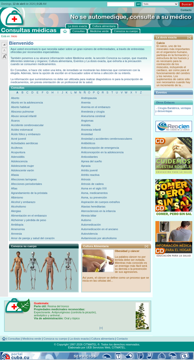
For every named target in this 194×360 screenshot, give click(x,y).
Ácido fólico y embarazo (25, 134)
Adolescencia (19, 161)
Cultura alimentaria (102, 338)
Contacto (186, 10)
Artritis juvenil (89, 170)
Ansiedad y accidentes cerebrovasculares (106, 138)
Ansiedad (87, 134)
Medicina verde (31, 338)
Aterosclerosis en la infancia (98, 211)
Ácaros (15, 120)
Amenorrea (18, 229)
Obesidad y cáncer (127, 250)
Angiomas (87, 120)
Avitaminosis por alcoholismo (99, 238)
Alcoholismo (18, 206)
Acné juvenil (18, 138)
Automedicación (91, 224)
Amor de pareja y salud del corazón (33, 238)
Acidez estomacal (22, 129)
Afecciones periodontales (26, 183)
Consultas (14, 338)
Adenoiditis (18, 156)
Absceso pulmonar (22, 111)
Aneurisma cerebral (93, 116)
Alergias (16, 211)
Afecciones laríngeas (24, 179)
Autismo (86, 220)
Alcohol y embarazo (23, 201)
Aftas (14, 188)
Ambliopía (17, 224)
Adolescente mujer (22, 165)
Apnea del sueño (91, 161)
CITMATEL (118, 347)
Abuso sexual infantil (23, 116)
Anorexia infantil (91, 129)
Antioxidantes (89, 156)
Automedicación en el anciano (99, 229)
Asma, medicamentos (94, 192)
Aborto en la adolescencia (27, 102)
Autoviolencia (89, 233)
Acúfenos (17, 147)
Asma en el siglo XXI (94, 188)
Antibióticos (88, 143)
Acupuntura (18, 152)
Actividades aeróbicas (24, 143)
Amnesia (16, 233)
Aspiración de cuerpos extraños (100, 201)
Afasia (15, 174)
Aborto (15, 97)
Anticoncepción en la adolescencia (102, 152)
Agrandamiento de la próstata (29, 192)
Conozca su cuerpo (55, 338)
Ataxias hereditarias (93, 206)
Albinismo (17, 197)
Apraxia (85, 165)
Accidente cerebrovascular (27, 125)
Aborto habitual (20, 107)
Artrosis (85, 179)
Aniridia (85, 125)
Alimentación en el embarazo (29, 215)
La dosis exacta (79, 338)
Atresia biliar (88, 215)
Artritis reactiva (90, 174)
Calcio (161, 42)
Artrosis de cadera (92, 183)
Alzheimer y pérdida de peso (28, 220)
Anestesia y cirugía (93, 111)
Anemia (85, 102)
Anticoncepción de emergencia (100, 147)
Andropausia (89, 97)
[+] (146, 246)
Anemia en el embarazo (95, 107)
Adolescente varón (22, 170)
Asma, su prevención (94, 197)
